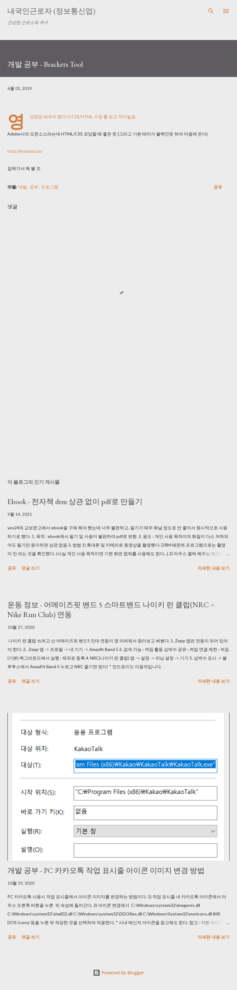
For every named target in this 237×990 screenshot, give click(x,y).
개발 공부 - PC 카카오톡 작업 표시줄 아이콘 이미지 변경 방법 (106, 870)
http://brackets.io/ (25, 151)
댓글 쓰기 (30, 568)
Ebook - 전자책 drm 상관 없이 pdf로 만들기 (75, 501)
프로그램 (49, 186)
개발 (23, 186)
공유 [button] (218, 186)
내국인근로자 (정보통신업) (51, 11)
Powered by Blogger (118, 973)
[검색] (211, 11)
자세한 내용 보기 (214, 568)
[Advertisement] (118, 416)
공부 (34, 186)
